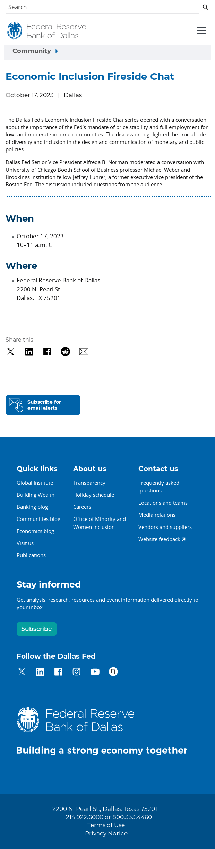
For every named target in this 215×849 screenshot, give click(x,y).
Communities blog (38, 518)
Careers (82, 506)
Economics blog (35, 531)
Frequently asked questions (158, 486)
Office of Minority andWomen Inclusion (99, 522)
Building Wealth (35, 494)
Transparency (89, 482)
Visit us (25, 543)
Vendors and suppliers (165, 526)
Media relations (156, 514)
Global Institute (35, 482)
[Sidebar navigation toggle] (107, 52)
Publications (31, 554)
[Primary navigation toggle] (200, 30)
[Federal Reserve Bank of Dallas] (47, 31)
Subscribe (36, 629)
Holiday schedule (93, 494)
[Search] (102, 8)
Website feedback (159, 538)
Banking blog (32, 506)
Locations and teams (163, 502)
